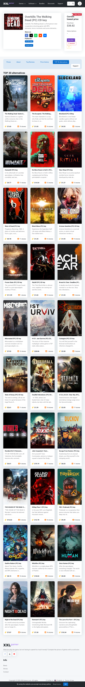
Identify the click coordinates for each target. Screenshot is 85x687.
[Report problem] (69, 47)
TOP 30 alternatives (60, 62)
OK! (66, 684)
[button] (80, 4)
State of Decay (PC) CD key (14, 395)
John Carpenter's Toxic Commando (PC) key (39, 451)
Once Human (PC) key (66, 563)
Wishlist (71, 43)
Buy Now (71, 40)
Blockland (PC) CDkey (66, 114)
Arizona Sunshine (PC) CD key (69, 226)
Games (22, 3)
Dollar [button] (49, 680)
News (5, 665)
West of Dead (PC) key (12, 226)
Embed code (29, 45)
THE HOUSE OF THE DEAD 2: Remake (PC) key (14, 507)
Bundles (42, 3)
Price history (44, 62)
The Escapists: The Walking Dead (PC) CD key (41, 114)
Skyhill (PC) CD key (38, 282)
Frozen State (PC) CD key (13, 282)
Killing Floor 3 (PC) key (40, 507)
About (18, 62)
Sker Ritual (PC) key (66, 170)
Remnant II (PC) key (38, 620)
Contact (6, 672)
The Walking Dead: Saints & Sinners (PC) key (14, 114)
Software (32, 3)
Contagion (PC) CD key (67, 339)
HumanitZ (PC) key (11, 170)
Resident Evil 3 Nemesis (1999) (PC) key (13, 451)
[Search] (71, 4)
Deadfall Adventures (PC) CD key (41, 395)
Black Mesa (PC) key (39, 226)
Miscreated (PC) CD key (13, 339)
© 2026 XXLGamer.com (23, 680)
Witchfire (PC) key (38, 563)
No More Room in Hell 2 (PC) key (42, 170)
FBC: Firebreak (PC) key (67, 507)
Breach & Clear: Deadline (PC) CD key (69, 282)
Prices (8, 62)
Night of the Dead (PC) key (14, 620)
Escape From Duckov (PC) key (69, 451)
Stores (5, 669)
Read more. (57, 684)
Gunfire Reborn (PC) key (13, 563)
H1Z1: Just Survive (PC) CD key (41, 339)
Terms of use (69, 680)
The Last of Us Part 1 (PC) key (69, 620)
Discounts (51, 3)
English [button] (59, 680)
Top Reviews (30, 62)
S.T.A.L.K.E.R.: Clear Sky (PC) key (69, 395)
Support (60, 3)
